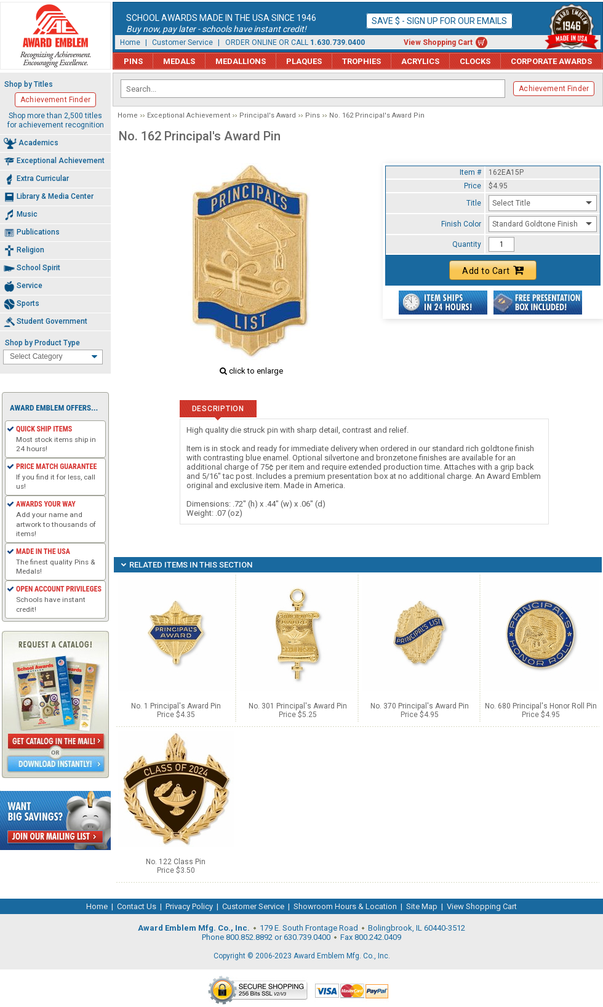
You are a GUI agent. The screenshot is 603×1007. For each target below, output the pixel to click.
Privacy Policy (189, 906)
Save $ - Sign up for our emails (439, 21)
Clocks (475, 61)
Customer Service (182, 42)
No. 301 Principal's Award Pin (298, 706)
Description (218, 408)
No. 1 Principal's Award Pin (176, 706)
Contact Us (136, 906)
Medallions (240, 61)
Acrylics (420, 61)
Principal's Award (267, 115)
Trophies (361, 61)
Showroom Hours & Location (345, 906)
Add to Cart (493, 270)
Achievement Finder (554, 88)
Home (130, 42)
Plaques (304, 61)
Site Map (421, 906)
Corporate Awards (551, 61)
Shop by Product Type (42, 343)
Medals (179, 61)
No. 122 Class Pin (176, 861)
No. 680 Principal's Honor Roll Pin (541, 706)
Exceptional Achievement (188, 115)
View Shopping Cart (438, 42)
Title (473, 203)
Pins (133, 61)
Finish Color (461, 224)
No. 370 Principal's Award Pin (419, 706)
